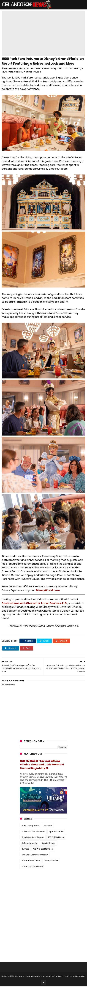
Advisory (48, 833)
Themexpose (79, 983)
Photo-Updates (15, 79)
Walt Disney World (32, 79)
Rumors (25, 856)
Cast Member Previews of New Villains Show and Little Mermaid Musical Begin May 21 (42, 772)
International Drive (31, 868)
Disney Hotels (56, 76)
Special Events (56, 838)
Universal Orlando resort (33, 838)
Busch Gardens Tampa (33, 844)
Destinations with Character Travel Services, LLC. (34, 610)
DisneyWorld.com (48, 598)
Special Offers (48, 850)
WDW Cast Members (43, 856)
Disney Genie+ (51, 868)
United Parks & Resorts (32, 873)
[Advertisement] (43, 898)
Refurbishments (29, 850)
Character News (41, 76)
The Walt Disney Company (35, 862)
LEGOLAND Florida (56, 844)
